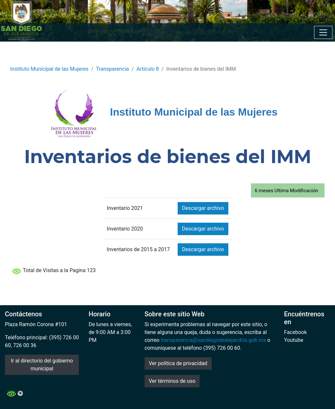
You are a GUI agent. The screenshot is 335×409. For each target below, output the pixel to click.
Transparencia (112, 69)
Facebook (295, 332)
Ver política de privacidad (178, 363)
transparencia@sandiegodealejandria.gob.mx (213, 340)
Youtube (293, 340)
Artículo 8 (147, 69)
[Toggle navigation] (323, 32)
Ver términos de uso (172, 381)
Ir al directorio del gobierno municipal (42, 365)
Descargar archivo (203, 208)
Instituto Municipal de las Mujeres (49, 69)
